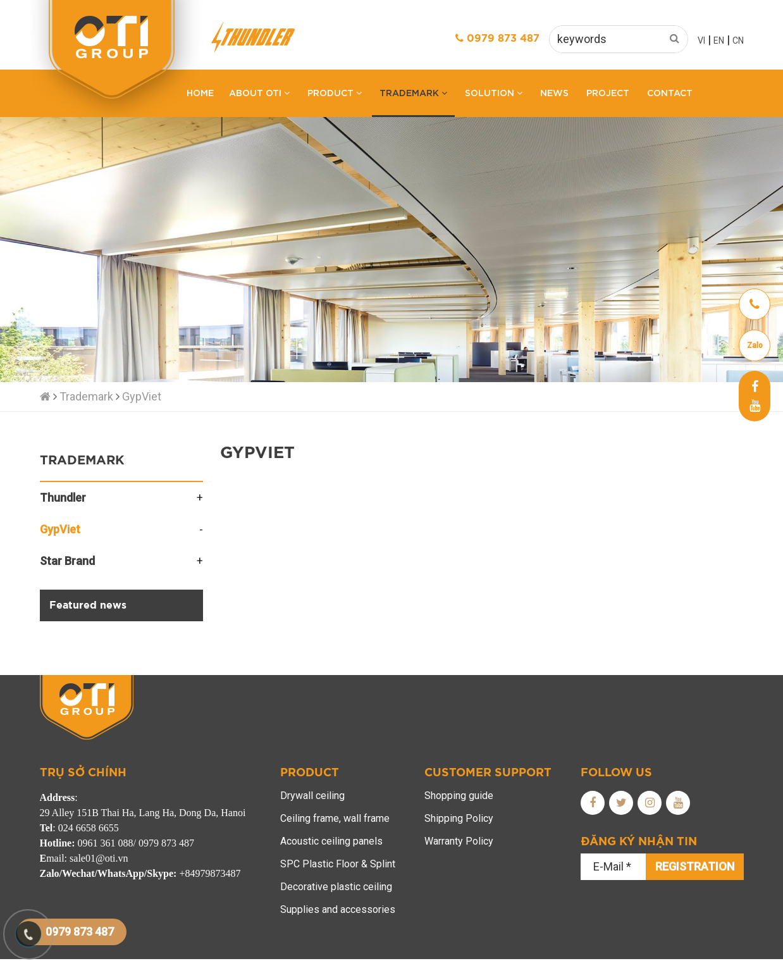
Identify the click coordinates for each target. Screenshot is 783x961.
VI (701, 40)
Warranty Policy (458, 841)
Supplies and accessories (337, 909)
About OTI (259, 92)
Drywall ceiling (312, 796)
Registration (694, 866)
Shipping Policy (458, 818)
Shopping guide (458, 796)
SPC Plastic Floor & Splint (337, 864)
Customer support (488, 773)
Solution (493, 92)
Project (607, 92)
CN (738, 40)
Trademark (413, 92)
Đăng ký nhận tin (639, 842)
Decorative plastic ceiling (336, 887)
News (554, 92)
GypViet (141, 396)
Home (200, 92)
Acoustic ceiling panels (331, 841)
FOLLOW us (616, 773)
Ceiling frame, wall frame (335, 818)
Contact (670, 92)
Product (334, 92)
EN (718, 40)
